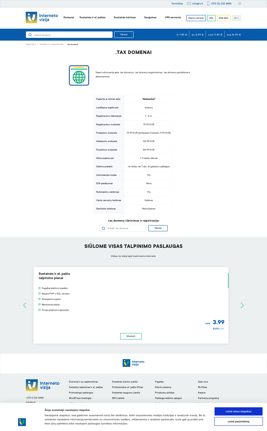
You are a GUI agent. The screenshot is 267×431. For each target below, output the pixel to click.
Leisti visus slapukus (239, 401)
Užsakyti (133, 337)
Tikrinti (123, 34)
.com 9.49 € (215, 35)
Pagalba (159, 382)
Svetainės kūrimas (124, 17)
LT (237, 18)
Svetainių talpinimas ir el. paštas (86, 388)
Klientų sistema (195, 18)
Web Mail (224, 18)
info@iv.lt (197, 3)
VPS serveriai (172, 17)
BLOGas (202, 388)
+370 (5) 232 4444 (221, 3)
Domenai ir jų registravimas (51, 44)
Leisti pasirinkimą (238, 411)
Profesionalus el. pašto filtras (127, 388)
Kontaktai (177, 3)
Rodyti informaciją (174, 424)
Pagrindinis (31, 44)
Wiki (211, 18)
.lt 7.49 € (181, 35)
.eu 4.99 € (197, 35)
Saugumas (149, 17)
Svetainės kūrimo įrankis (125, 382)
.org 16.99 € (233, 35)
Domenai (68, 17)
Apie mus (203, 382)
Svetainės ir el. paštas (92, 17)
